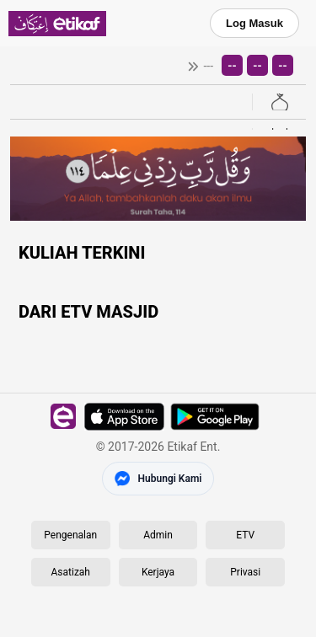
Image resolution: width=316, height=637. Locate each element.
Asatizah (70, 572)
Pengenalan (70, 535)
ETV (245, 535)
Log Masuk (254, 23)
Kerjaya (158, 572)
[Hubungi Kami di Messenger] (158, 478)
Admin (158, 535)
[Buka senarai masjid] (279, 102)
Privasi (245, 572)
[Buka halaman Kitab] (279, 129)
